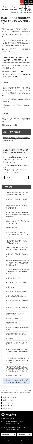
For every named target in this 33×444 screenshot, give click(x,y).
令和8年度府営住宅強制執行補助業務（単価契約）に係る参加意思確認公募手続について (17, 263)
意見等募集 (9, 338)
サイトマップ (6, 408)
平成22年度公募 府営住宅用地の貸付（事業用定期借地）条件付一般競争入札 (17, 351)
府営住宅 (8, 187)
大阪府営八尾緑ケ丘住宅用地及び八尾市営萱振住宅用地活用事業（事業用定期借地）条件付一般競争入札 (17, 369)
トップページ (4, 390)
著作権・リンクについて (9, 400)
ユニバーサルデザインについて (11, 403)
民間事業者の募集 (11, 227)
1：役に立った (9, 160)
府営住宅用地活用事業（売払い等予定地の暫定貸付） (17, 207)
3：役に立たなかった (11, 162)
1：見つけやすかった (11, 170)
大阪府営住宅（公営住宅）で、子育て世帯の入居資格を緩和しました (17, 193)
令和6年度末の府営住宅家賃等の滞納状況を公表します (17, 222)
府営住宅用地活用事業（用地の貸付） (16, 200)
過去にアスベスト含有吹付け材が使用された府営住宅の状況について (17, 381)
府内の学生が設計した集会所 (15, 314)
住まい (20, 390)
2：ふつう (20, 160)
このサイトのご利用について (10, 397)
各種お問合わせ (21, 434)
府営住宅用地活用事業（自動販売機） (16, 308)
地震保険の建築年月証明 (13, 375)
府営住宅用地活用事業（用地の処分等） (17, 255)
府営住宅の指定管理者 (13, 318)
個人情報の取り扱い (8, 406)
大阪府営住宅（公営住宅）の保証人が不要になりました (17, 242)
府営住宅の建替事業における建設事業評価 (17, 328)
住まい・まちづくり (13, 390)
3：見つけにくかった (11, 172)
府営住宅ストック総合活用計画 (16, 291)
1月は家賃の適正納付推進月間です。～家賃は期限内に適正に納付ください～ (17, 234)
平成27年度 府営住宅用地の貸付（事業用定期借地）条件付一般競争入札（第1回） (17, 360)
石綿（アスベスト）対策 (9, 125)
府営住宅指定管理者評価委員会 (16, 334)
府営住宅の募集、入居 (13, 278)
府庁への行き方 (5, 434)
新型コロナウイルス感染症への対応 (17, 282)
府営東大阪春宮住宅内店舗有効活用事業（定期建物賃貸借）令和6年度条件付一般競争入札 (17, 214)
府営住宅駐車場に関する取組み (16, 296)
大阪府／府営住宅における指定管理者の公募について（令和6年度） (17, 248)
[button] (22, 2)
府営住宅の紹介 (11, 287)
